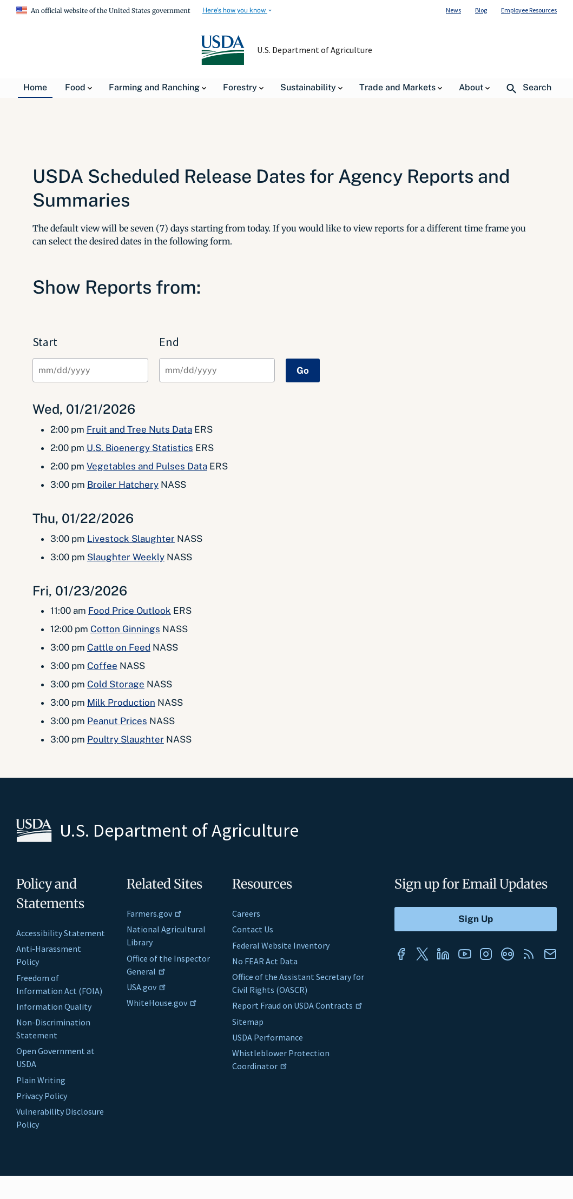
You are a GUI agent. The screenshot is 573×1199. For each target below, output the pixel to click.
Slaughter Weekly (125, 557)
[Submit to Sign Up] (475, 919)
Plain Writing (40, 1080)
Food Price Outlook (129, 610)
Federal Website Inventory (281, 945)
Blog (481, 10)
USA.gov (146, 987)
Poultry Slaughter (125, 739)
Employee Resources (529, 10)
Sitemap (248, 1021)
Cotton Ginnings (125, 629)
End (169, 342)
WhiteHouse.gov (162, 1002)
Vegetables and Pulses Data (147, 466)
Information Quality (53, 1006)
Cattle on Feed (118, 647)
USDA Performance (267, 1037)
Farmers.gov (154, 913)
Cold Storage (115, 684)
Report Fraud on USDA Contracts (297, 1005)
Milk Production (121, 702)
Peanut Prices (117, 721)
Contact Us (252, 929)
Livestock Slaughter (131, 538)
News (453, 10)
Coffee (102, 665)
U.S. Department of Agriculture (314, 49)
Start (44, 342)
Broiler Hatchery (123, 484)
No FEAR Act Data (265, 961)
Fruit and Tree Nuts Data (139, 429)
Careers (246, 913)
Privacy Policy (41, 1095)
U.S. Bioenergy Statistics (140, 447)
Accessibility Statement (60, 933)
